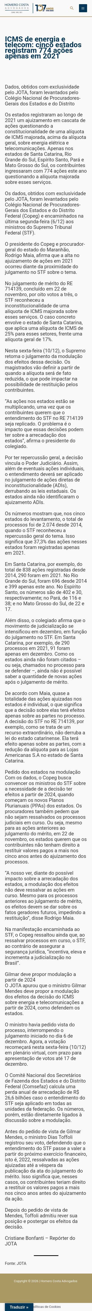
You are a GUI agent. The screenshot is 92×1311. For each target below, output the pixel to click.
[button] (72, 8)
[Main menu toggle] (83, 8)
